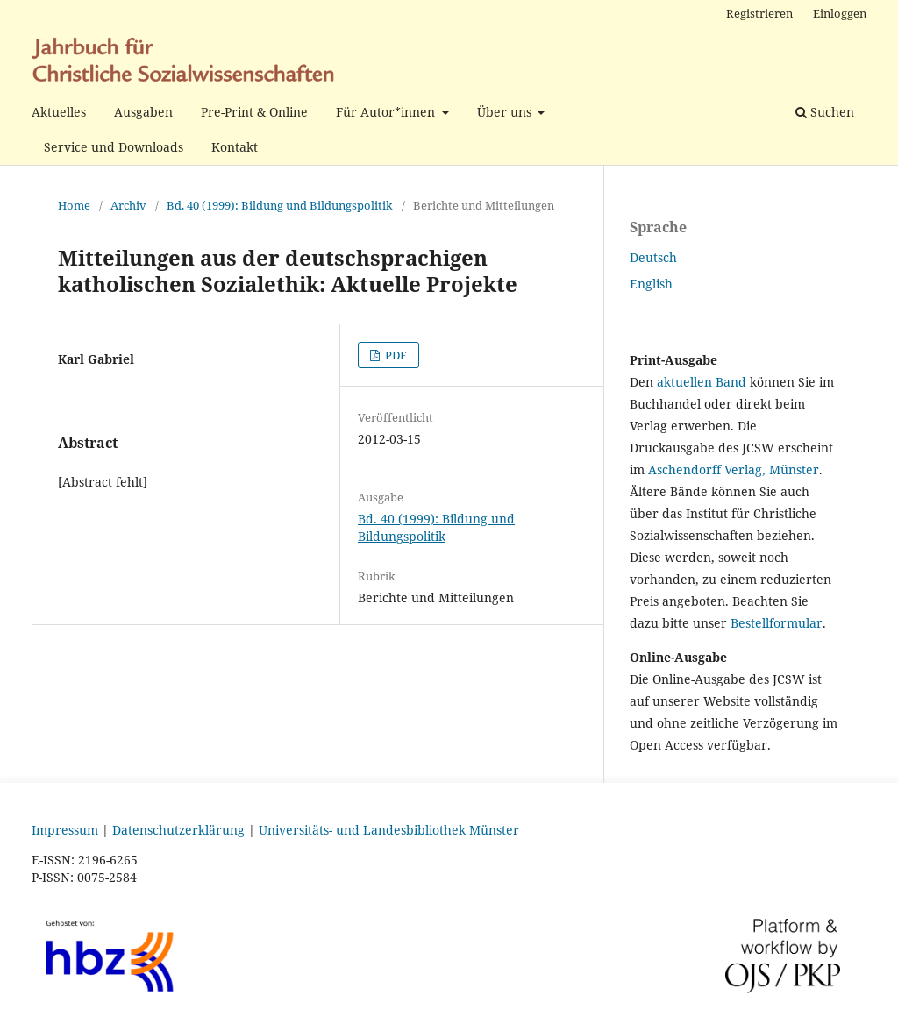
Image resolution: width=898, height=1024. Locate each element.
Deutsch (653, 257)
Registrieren (759, 13)
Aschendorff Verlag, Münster (733, 469)
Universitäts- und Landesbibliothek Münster (389, 829)
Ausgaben (143, 111)
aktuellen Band (701, 381)
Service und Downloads (113, 147)
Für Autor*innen (387, 111)
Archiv (128, 205)
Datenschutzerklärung (178, 829)
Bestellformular (777, 623)
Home (74, 205)
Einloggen (839, 13)
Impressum (65, 829)
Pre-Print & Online (254, 111)
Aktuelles (59, 111)
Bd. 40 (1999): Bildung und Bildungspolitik (280, 205)
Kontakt (234, 147)
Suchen (824, 111)
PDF (394, 355)
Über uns (506, 111)
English (651, 283)
